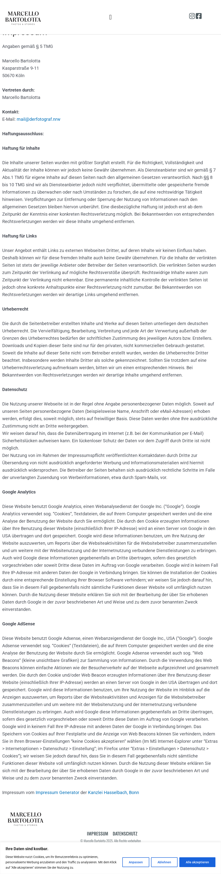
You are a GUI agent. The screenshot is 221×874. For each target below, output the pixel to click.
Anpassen (136, 862)
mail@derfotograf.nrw (38, 130)
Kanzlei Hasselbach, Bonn (113, 803)
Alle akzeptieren (197, 862)
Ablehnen (164, 862)
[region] (110, 858)
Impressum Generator (57, 803)
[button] (110, 17)
